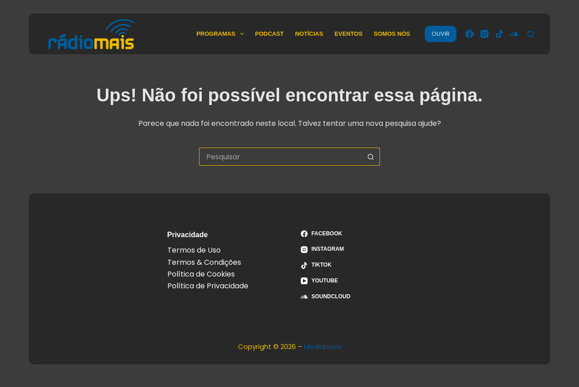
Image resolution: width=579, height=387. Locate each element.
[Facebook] (469, 34)
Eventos (348, 33)
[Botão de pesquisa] (371, 157)
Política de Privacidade (207, 286)
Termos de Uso (194, 250)
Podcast (269, 33)
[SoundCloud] (514, 34)
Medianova (322, 346)
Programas (221, 34)
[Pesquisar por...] (280, 157)
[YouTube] (356, 281)
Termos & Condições (204, 262)
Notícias (309, 33)
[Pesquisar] (530, 34)
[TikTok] (499, 34)
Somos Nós (392, 33)
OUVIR (441, 33)
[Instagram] (484, 34)
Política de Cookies (201, 274)
